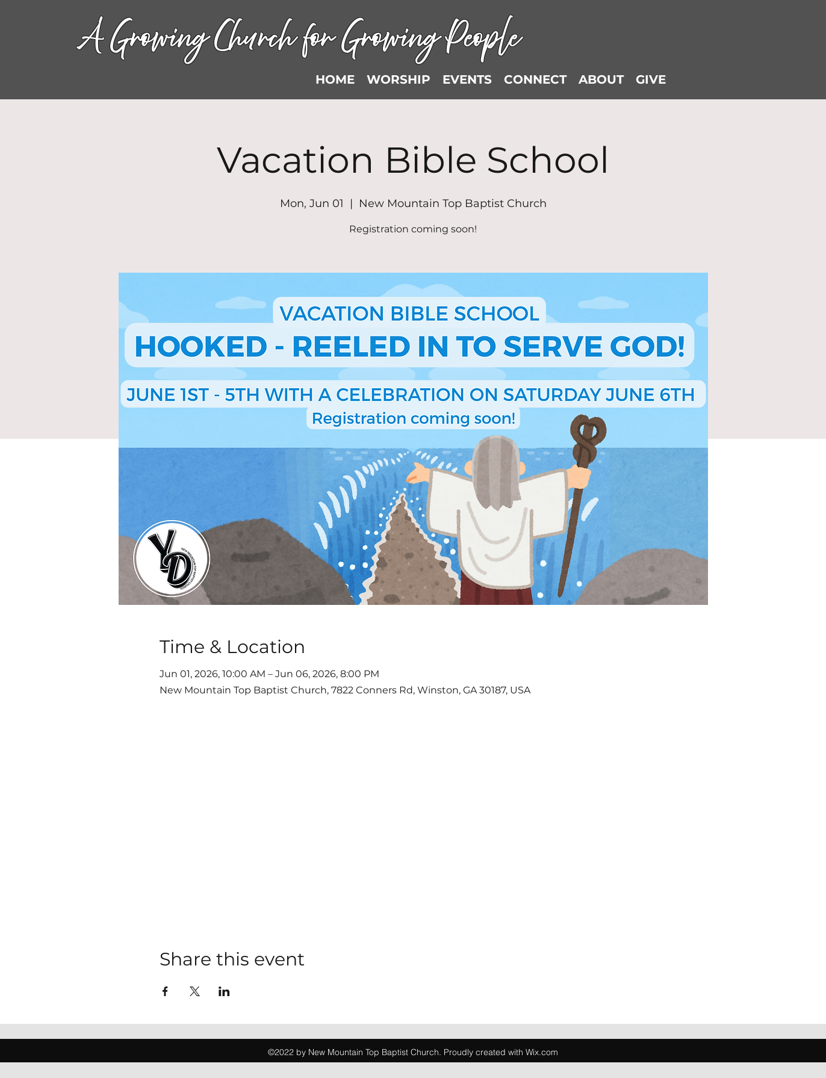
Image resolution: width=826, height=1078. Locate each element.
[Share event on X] (194, 991)
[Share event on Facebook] (165, 991)
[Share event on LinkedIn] (224, 991)
